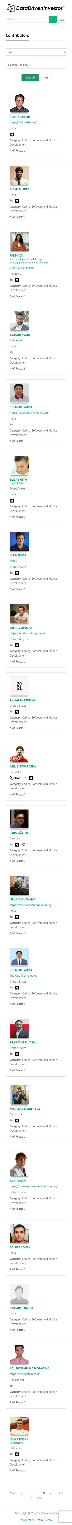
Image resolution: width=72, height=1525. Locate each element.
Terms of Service (44, 1520)
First (12, 1493)
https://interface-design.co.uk (27, 633)
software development (36, 262)
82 (60, 1493)
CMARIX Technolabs (22, 268)
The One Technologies (23, 975)
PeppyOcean (17, 488)
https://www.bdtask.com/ (25, 1374)
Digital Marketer (18, 483)
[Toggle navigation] (62, 19)
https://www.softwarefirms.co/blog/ (31, 905)
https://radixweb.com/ (23, 122)
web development (19, 259)
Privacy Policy (27, 1520)
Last (39, 1497)
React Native (16, 1442)
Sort (45, 78)
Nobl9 (13, 561)
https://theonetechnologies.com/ (30, 412)
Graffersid (16, 340)
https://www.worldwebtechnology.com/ (33, 1186)
